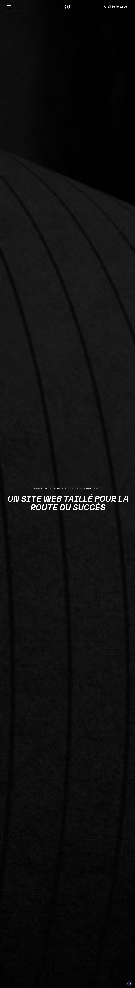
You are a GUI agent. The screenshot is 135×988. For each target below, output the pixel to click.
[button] (129, 983)
